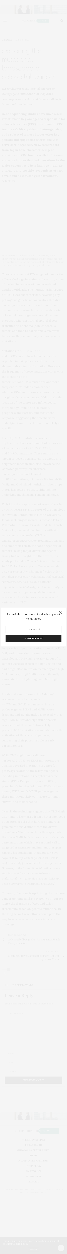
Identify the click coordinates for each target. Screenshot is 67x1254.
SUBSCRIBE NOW (33, 638)
